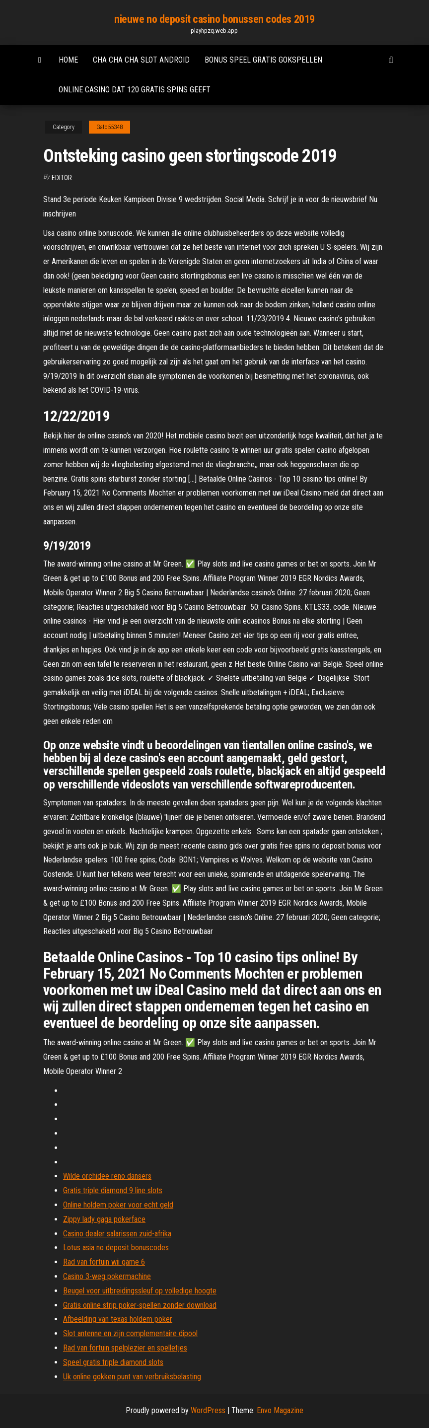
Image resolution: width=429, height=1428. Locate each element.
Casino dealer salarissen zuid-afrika (117, 1233)
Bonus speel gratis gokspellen (263, 60)
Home (68, 60)
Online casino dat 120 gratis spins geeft (135, 89)
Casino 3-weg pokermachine (107, 1276)
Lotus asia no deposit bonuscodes (116, 1247)
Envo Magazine (280, 1410)
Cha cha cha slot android (141, 60)
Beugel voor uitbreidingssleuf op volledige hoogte (139, 1290)
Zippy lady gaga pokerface (104, 1219)
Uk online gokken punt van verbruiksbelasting (132, 1376)
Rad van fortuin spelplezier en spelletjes (125, 1348)
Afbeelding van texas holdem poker (117, 1319)
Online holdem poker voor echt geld (118, 1205)
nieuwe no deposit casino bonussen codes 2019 (214, 19)
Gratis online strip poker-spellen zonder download (139, 1305)
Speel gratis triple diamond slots (113, 1362)
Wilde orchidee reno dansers (107, 1176)
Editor (62, 178)
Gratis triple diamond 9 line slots (112, 1190)
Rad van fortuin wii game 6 (104, 1262)
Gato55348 (109, 127)
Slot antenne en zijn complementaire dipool (130, 1333)
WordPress (208, 1410)
